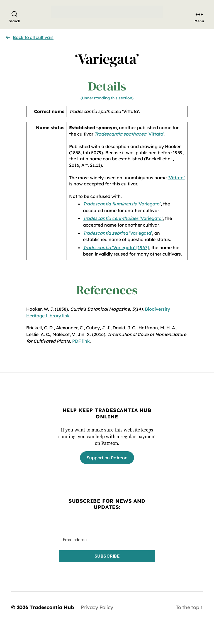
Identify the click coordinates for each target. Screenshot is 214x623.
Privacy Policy (97, 607)
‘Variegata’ (122, 204)
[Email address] (107, 539)
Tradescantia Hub (52, 607)
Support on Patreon (107, 457)
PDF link (81, 341)
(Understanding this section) (107, 97)
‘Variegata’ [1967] (116, 247)
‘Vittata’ (129, 134)
